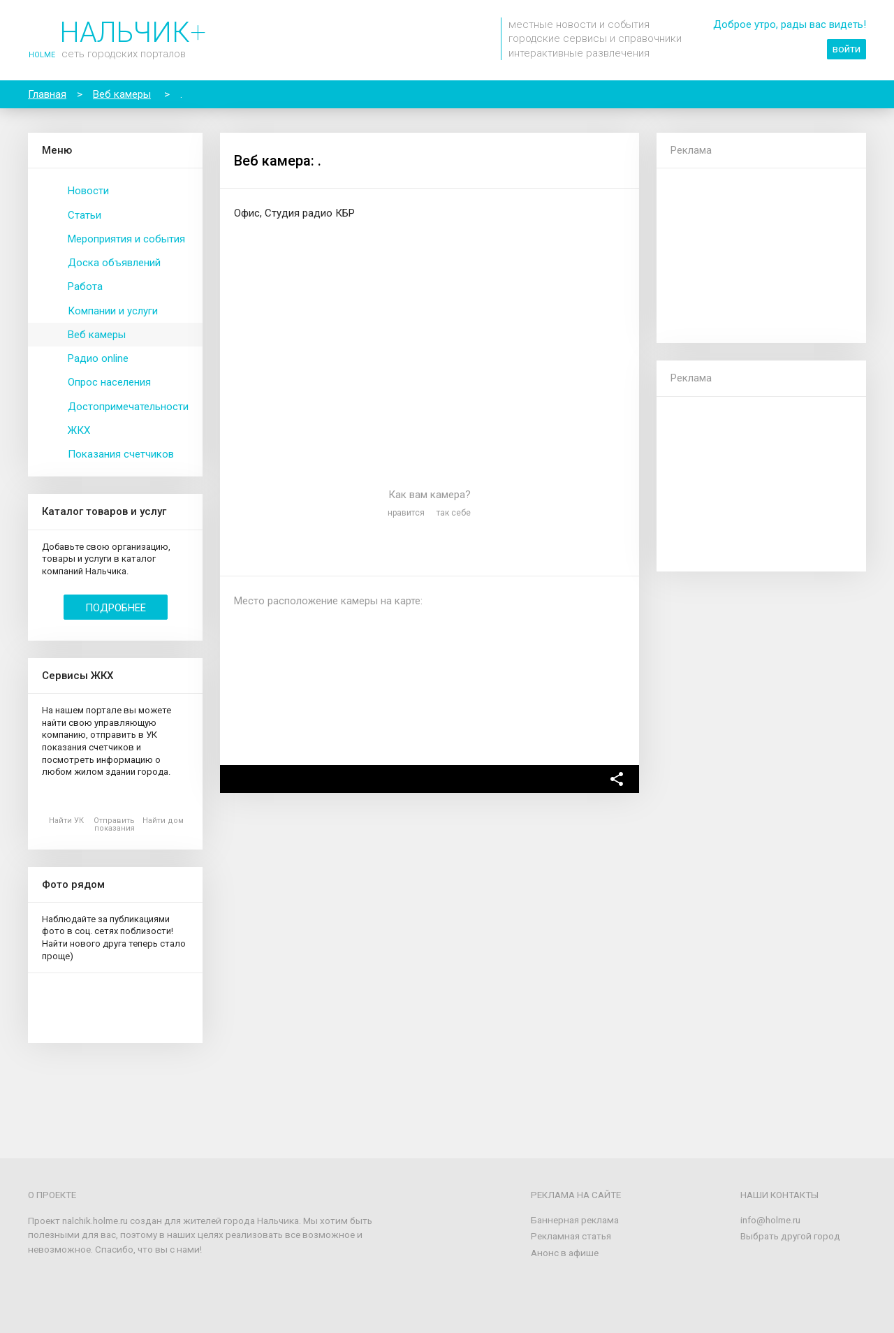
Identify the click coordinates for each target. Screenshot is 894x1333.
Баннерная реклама (575, 1219)
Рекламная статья (571, 1235)
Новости (88, 190)
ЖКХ (79, 430)
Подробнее (115, 608)
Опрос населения (109, 382)
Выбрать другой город (790, 1235)
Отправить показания (114, 824)
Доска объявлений (114, 262)
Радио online (98, 358)
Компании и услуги (113, 311)
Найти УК (66, 820)
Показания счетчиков (121, 454)
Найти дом (163, 820)
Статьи (84, 215)
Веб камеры (97, 334)
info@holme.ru (770, 1219)
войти (846, 49)
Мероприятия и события (126, 239)
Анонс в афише (565, 1252)
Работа (85, 286)
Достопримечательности (128, 406)
